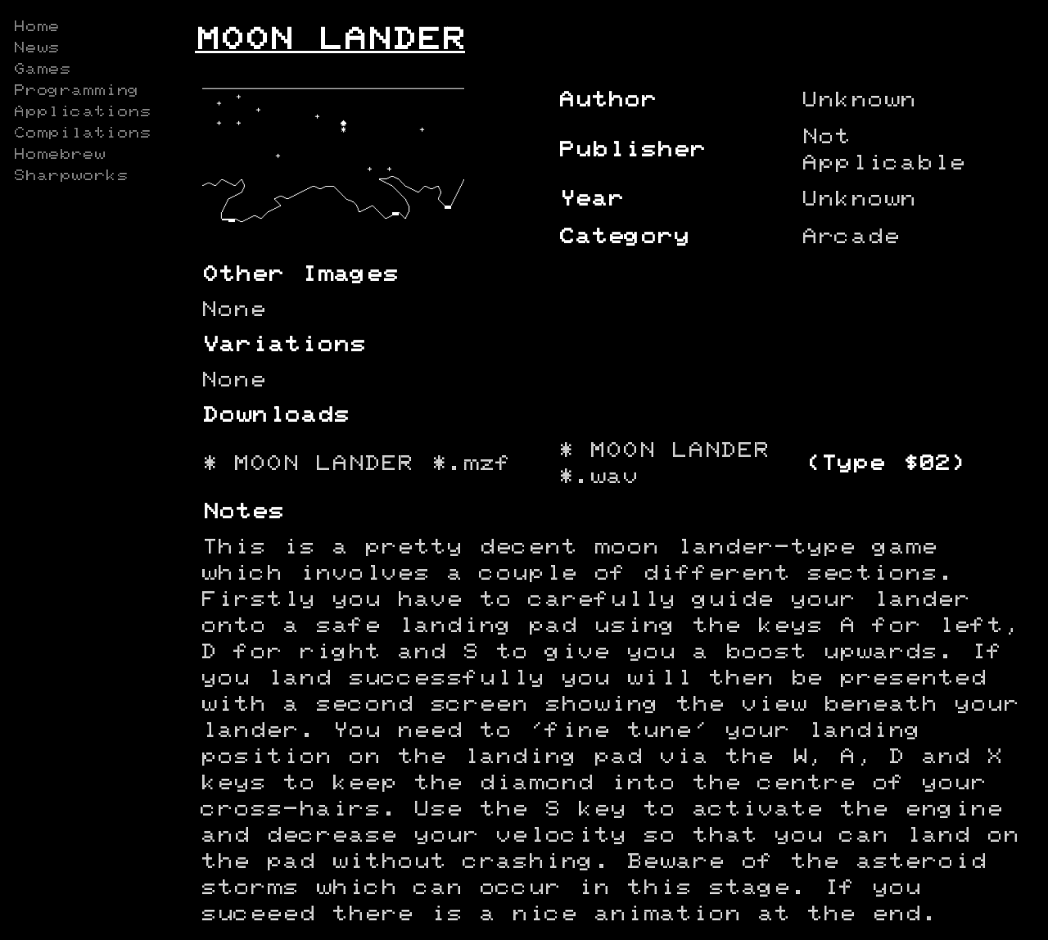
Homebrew (59, 154)
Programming (76, 91)
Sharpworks (70, 176)
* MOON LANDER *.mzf (356, 463)
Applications (82, 112)
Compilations (82, 133)
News (36, 48)
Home (36, 27)
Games (41, 69)
